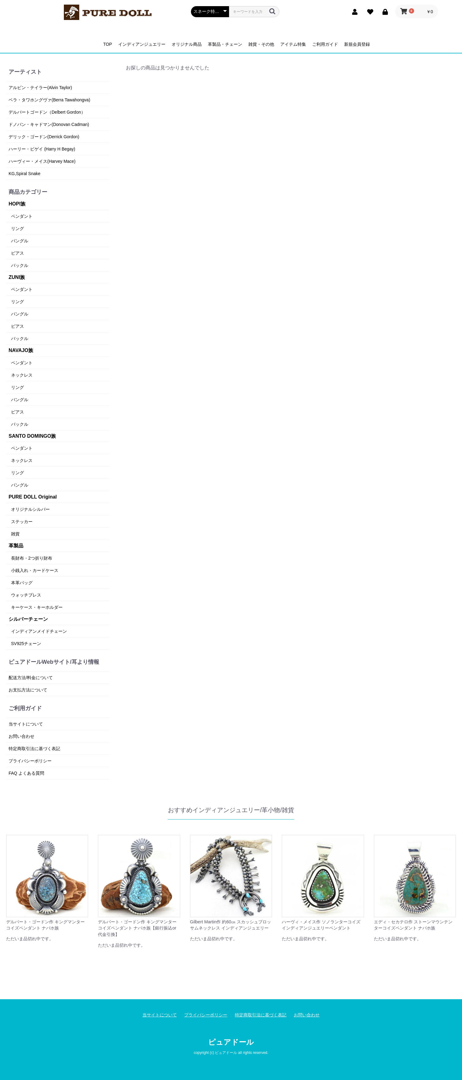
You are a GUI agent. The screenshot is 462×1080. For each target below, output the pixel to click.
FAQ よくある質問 (26, 773)
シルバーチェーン (28, 619)
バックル (19, 265)
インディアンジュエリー (141, 44)
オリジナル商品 (187, 44)
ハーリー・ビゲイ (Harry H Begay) (42, 149)
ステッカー (22, 521)
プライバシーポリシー (30, 760)
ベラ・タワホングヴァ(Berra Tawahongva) (49, 99)
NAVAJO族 (21, 350)
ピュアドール (231, 1042)
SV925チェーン (26, 643)
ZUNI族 (17, 277)
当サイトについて (26, 724)
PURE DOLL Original (33, 496)
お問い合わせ (21, 736)
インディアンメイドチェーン (39, 631)
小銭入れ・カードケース (34, 570)
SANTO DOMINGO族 (32, 436)
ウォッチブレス (26, 595)
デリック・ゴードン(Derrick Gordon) (44, 136)
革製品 (16, 545)
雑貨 (15, 533)
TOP (107, 44)
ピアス (17, 253)
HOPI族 (17, 203)
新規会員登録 (357, 44)
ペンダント (22, 216)
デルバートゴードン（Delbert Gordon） (47, 112)
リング (17, 228)
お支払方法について (28, 689)
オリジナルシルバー (30, 509)
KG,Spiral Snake (25, 173)
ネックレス (22, 375)
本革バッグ (22, 582)
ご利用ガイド (325, 44)
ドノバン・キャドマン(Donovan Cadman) (49, 124)
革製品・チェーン (225, 44)
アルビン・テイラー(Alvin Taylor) (40, 87)
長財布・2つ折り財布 (31, 558)
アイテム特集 (293, 44)
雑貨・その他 (261, 44)
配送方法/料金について (31, 677)
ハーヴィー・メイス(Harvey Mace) (42, 161)
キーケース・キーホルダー (37, 607)
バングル (19, 240)
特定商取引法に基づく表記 (34, 748)
